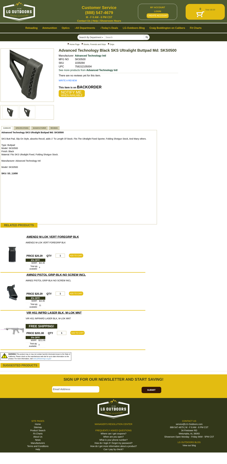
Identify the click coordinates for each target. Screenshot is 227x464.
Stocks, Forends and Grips (95, 44)
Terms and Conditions (37, 446)
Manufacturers (38, 443)
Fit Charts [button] (196, 28)
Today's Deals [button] (109, 28)
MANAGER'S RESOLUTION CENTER (113, 424)
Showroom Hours (110, 21)
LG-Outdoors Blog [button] (134, 28)
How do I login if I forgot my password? (113, 443)
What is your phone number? (113, 440)
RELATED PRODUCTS (19, 225)
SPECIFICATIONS (22, 128)
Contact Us (83, 21)
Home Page (74, 44)
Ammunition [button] (49, 28)
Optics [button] (66, 28)
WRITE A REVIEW (68, 80)
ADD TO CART (76, 256)
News (38, 440)
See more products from (88, 70)
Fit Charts (38, 433)
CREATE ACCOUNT (158, 15)
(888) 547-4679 (99, 12)
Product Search (37, 430)
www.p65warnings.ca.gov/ (42, 359)
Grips (112, 44)
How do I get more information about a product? (113, 446)
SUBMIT (151, 390)
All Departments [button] (85, 28)
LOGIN (157, 11)
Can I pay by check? (113, 449)
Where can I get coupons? (113, 433)
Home (38, 424)
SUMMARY (7, 128)
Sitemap (38, 427)
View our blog (189, 445)
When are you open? (113, 436)
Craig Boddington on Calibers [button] (167, 28)
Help (95, 21)
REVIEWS (54, 128)
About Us (37, 436)
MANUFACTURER (39, 128)
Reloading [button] (31, 28)
